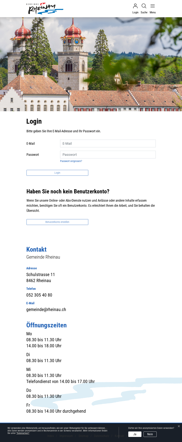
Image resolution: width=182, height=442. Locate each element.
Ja (134, 434)
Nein (150, 434)
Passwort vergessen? (71, 161)
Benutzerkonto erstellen (57, 221)
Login (57, 172)
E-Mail (30, 143)
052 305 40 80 (39, 295)
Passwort (32, 155)
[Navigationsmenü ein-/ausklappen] (152, 8)
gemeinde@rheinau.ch (46, 309)
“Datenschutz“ (22, 433)
